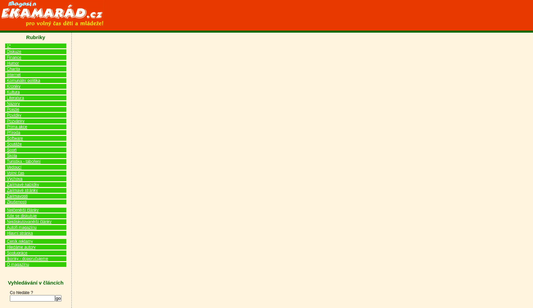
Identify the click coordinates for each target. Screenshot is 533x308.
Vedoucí (14, 167)
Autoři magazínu (21, 227)
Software (15, 138)
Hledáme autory (21, 247)
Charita (13, 69)
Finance (14, 57)
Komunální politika (23, 80)
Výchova (14, 178)
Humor (13, 63)
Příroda (13, 132)
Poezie (13, 109)
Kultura (13, 92)
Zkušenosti (17, 202)
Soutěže (14, 144)
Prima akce (17, 126)
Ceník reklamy (20, 241)
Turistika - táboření (24, 161)
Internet (14, 74)
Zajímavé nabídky (23, 184)
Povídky (14, 115)
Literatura (15, 98)
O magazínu (18, 264)
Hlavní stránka (20, 233)
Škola (12, 155)
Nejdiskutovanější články (29, 221)
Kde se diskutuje (22, 215)
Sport (12, 150)
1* (9, 46)
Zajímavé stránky (22, 190)
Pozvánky (15, 121)
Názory (13, 103)
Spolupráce (17, 253)
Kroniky (13, 86)
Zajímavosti (17, 196)
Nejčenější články (22, 210)
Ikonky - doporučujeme (27, 258)
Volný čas (15, 173)
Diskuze (14, 51)
